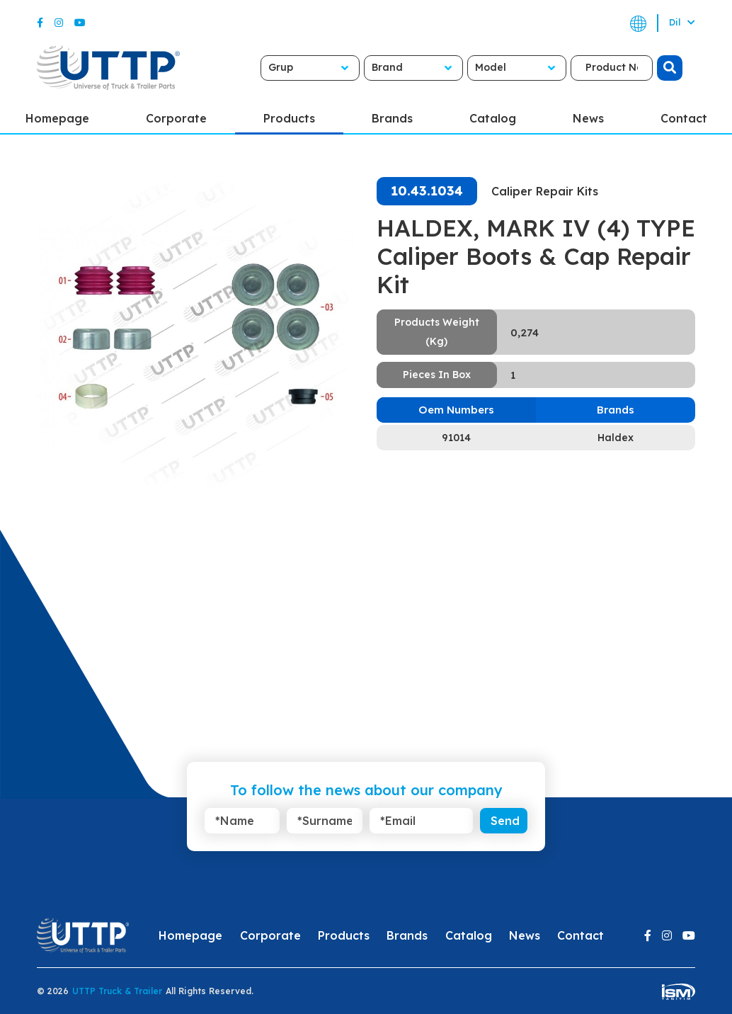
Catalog (492, 118)
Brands (392, 118)
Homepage (190, 935)
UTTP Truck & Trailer (117, 991)
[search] (669, 68)
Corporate (176, 118)
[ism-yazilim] (678, 991)
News (588, 118)
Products (289, 118)
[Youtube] (80, 23)
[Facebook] (40, 23)
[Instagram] (59, 23)
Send (505, 821)
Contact (580, 935)
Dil (682, 22)
